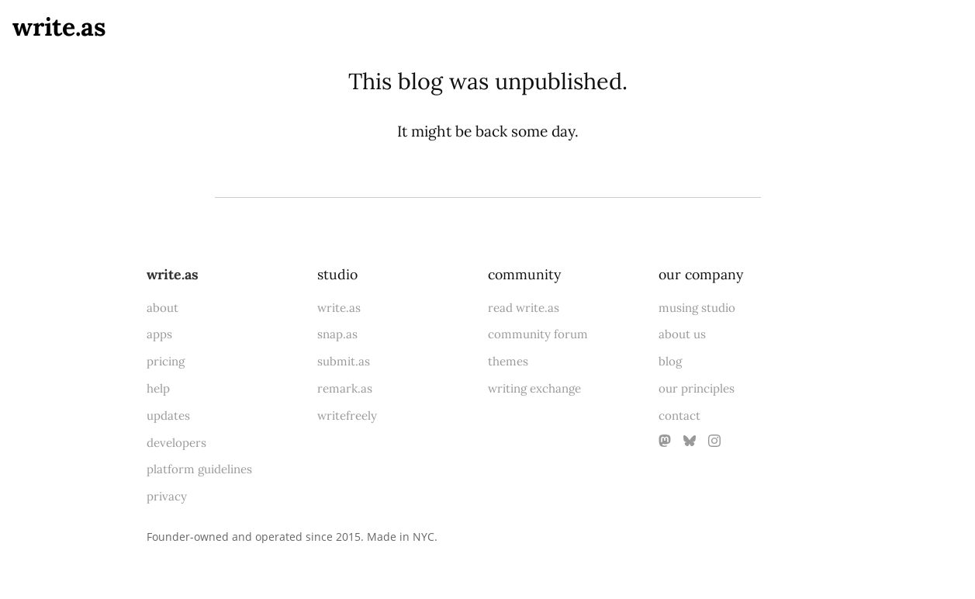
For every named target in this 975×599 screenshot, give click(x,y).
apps (159, 334)
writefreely (347, 415)
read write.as (523, 307)
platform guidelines (199, 469)
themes (508, 361)
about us (682, 334)
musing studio (697, 307)
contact (679, 415)
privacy (167, 496)
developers (176, 442)
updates (168, 415)
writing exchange (534, 388)
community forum (538, 334)
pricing (166, 361)
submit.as (343, 361)
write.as (59, 27)
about (162, 307)
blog (670, 361)
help (158, 388)
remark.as (344, 388)
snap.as (337, 334)
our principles (697, 388)
